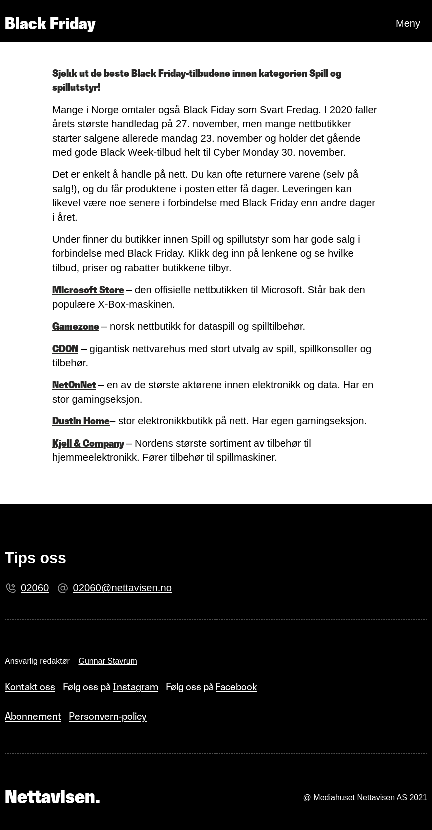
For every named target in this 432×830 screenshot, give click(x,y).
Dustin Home (81, 421)
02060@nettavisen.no (122, 587)
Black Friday (50, 23)
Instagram (135, 687)
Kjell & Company (88, 443)
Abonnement (33, 716)
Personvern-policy (108, 716)
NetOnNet (74, 385)
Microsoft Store (88, 290)
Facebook (236, 687)
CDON (65, 349)
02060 (35, 587)
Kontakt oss (30, 687)
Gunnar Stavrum (107, 661)
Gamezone (75, 326)
